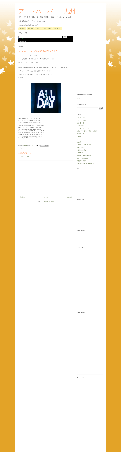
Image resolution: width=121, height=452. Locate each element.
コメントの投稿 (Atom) (47, 201)
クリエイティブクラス (83, 128)
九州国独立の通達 (81, 150)
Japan (38, 28)
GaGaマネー (80, 125)
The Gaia (22, 28)
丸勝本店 (79, 136)
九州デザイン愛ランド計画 (84, 144)
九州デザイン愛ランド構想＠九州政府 (87, 131)
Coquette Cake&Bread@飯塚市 (85, 163)
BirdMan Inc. (57, 28)
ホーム (46, 197)
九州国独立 (80, 152)
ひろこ (78, 139)
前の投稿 (69, 197)
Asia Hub (30, 28)
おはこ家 (79, 142)
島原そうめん (80, 147)
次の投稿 (22, 197)
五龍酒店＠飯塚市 (81, 161)
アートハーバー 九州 (47, 11)
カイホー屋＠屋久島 (82, 158)
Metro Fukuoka (47, 28)
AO (24, 148)
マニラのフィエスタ (82, 120)
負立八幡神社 (80, 123)
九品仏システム (81, 117)
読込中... (79, 98)
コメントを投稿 (25, 156)
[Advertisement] (46, 178)
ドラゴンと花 (80, 134)
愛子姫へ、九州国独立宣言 (84, 155)
